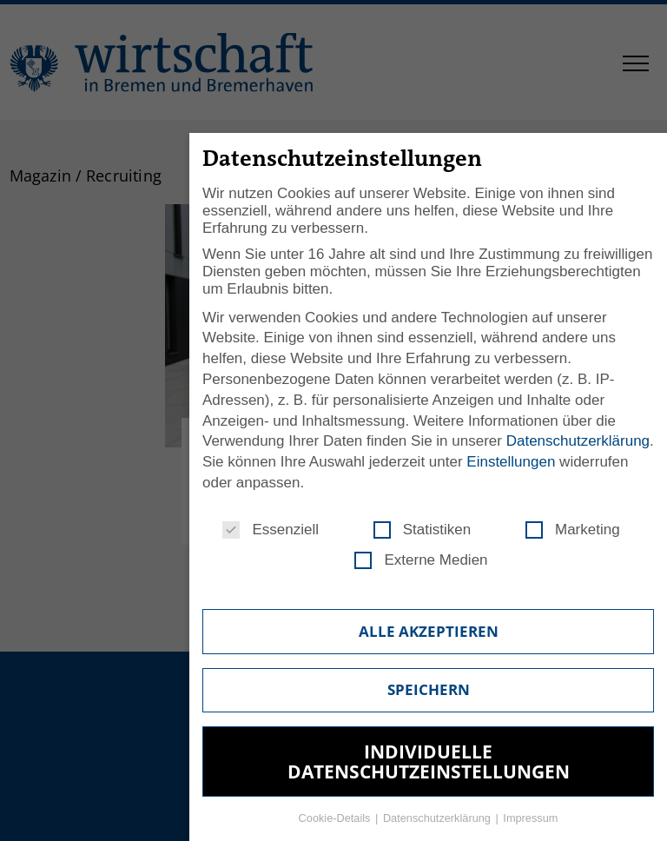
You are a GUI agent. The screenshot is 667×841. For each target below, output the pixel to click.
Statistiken (422, 530)
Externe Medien (420, 560)
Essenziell (270, 530)
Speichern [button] (428, 689)
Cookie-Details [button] (336, 817)
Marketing (572, 530)
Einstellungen (510, 462)
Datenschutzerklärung (578, 441)
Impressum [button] (530, 817)
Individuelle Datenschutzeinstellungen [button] (428, 761)
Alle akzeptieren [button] (429, 631)
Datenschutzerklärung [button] (438, 817)
